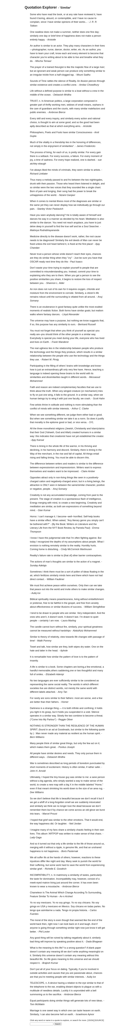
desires (58, 753)
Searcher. (94, 226)
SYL (91, 422)
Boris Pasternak (69, 851)
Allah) (68, 432)
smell (68, 802)
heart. (82, 219)
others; (67, 857)
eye (84, 983)
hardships (65, 630)
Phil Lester (44, 931)
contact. (40, 579)
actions (38, 561)
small (80, 104)
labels (42, 692)
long (65, 763)
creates (57, 84)
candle (38, 626)
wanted (69, 780)
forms (68, 310)
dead (79, 806)
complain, (35, 22)
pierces (92, 81)
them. (61, 275)
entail (96, 453)
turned (43, 843)
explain (66, 267)
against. (93, 538)
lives (37, 342)
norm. (83, 418)
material (63, 733)
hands (57, 857)
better (37, 702)
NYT (54, 528)
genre (83, 520)
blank (91, 947)
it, (95, 14)
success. (77, 607)
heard (71, 183)
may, (74, 879)
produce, (71, 352)
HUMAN (99, 725)
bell (94, 990)
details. (57, 990)
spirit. (98, 733)
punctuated (96, 763)
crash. (87, 398)
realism (99, 310)
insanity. (34, 660)
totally (75, 215)
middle (33, 94)
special (48, 338)
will (99, 928)
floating (93, 571)
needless (47, 990)
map (56, 784)
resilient (75, 733)
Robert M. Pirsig (50, 359)
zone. (74, 84)
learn (41, 53)
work (58, 865)
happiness (69, 35)
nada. (58, 910)
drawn (45, 613)
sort (68, 571)
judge (73, 414)
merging (42, 502)
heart (54, 244)
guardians (47, 108)
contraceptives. (94, 555)
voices (58, 187)
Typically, (73, 969)
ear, (54, 986)
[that (66, 555)
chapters (68, 666)
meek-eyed (36, 882)
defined (48, 91)
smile (62, 254)
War (32, 763)
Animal (53, 892)
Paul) (87, 528)
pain (40, 191)
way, (90, 395)
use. (37, 359)
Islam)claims (98, 428)
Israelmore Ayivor (85, 1014)
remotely (54, 545)
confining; (89, 708)
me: (87, 777)
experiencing (98, 865)
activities (42, 973)
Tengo (65, 910)
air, (31, 575)
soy (38, 902)
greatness (97, 626)
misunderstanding (53, 271)
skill (39, 118)
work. (61, 617)
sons (47, 698)
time (58, 35)
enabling (60, 986)
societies (34, 688)
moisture (34, 293)
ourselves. (72, 585)
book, (60, 14)
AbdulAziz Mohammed (85, 630)
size (85, 788)
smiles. (40, 674)
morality (39, 422)
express (97, 467)
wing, (50, 395)
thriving (88, 446)
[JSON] (90, 1020)
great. (53, 747)
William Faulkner (55, 579)
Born (32, 191)
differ (43, 861)
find (58, 226)
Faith (32, 387)
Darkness (35, 708)
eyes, (89, 254)
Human (53, 896)
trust (39, 254)
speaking (61, 941)
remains (34, 296)
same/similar (78, 485)
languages (43, 680)
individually (83, 205)
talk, (43, 646)
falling (44, 457)
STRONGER (51, 725)
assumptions (74, 541)
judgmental (55, 538)
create (64, 502)
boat (79, 91)
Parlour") (51, 719)
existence (42, 84)
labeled (90, 784)
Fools (59, 132)
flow (86, 67)
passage (97, 637)
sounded (76, 187)
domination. (49, 879)
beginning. (81, 502)
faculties (81, 387)
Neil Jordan (75, 823)
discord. (65, 450)
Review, (68, 528)
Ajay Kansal (37, 440)
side (63, 538)
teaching (96, 369)
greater (33, 104)
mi (70, 910)
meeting (50, 977)
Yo (31, 902)
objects (77, 986)
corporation (77, 101)
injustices (35, 861)
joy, (31, 160)
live (77, 57)
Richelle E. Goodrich (55, 868)
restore (78, 279)
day (46, 35)
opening (54, 373)
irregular (37, 74)
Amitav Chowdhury (89, 84)
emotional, (96, 666)
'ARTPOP (53, 833)
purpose (57, 91)
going (44, 928)
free (45, 603)
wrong (72, 947)
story (50, 920)
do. (31, 61)
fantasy (68, 307)
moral (38, 920)
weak (54, 71)
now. (56, 620)
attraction (35, 485)
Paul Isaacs (76, 261)
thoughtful (86, 670)
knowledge (84, 365)
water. (88, 646)
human (33, 398)
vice (78, 422)
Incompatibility (63, 879)
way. (93, 334)
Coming (34, 549)
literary (75, 520)
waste (39, 267)
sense (93, 780)
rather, (81, 236)
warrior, (74, 446)
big (41, 780)
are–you (40, 334)
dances (34, 219)
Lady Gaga (36, 837)
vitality (46, 142)
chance (60, 810)
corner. (76, 882)
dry (82, 646)
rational (96, 118)
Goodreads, (64, 729)
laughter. (62, 823)
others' (62, 365)
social (57, 684)
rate (75, 14)
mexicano (53, 906)
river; (102, 67)
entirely (34, 39)
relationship (65, 348)
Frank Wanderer (60, 342)
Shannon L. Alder (55, 283)
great (62, 743)
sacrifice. (57, 994)
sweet (50, 1010)
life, (77, 338)
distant (69, 986)
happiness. (53, 851)
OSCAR (34, 261)
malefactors (94, 108)
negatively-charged (61, 481)
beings (41, 398)
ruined (57, 937)
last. (77, 617)
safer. (98, 767)
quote (102, 729)
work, (75, 236)
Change (69, 892)
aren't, (44, 617)
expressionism (47, 467)
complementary (68, 387)
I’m (81, 617)
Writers (80, 467)
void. (88, 712)
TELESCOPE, (37, 983)
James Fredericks (86, 146)
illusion (84, 81)
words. (83, 377)
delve (33, 226)
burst (102, 810)
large (96, 67)
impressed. (73, 471)
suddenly (83, 802)
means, (88, 104)
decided (67, 219)
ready (42, 261)
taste (36, 879)
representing (36, 684)
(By (53, 524)
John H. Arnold (37, 771)
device (53, 983)
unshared (96, 847)
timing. (51, 457)
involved (92, 969)
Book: (63, 524)
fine (92, 32)
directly (44, 236)
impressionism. (68, 467)
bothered (38, 524)
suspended (75, 712)
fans (55, 829)
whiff (42, 802)
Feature (34, 896)
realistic (47, 310)
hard (64, 865)
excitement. (55, 767)
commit (81, 271)
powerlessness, (65, 599)
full (31, 674)
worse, (87, 698)
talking (67, 937)
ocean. (47, 94)
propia (75, 910)
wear (42, 886)
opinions (66, 22)
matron (46, 882)
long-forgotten (57, 802)
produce (74, 71)
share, (58, 279)
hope (67, 160)
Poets (48, 132)
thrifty (48, 104)
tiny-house (59, 777)
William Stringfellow (94, 607)
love (76, 656)
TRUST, (34, 101)
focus (54, 969)
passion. (51, 183)
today (33, 541)
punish (84, 861)
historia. (83, 910)
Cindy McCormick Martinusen (76, 549)
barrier (82, 555)
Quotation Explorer (41, 7)
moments (35, 310)
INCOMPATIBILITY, (40, 875)
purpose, (61, 320)
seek (74, 861)
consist (91, 879)
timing (42, 446)
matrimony (61, 875)
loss (88, 279)
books (96, 516)
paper (98, 947)
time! (32, 640)
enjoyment (53, 146)
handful (34, 670)
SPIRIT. (34, 729)
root (92, 236)
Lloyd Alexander (70, 314)
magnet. (96, 561)
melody (48, 179)
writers (58, 463)
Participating (36, 365)
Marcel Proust (49, 813)
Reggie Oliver (65, 719)
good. (99, 414)
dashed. (91, 160)
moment (95, 156)
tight (36, 712)
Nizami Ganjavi (67, 195)
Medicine (34, 236)
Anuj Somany (60, 489)
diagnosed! (49, 240)
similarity (62, 324)
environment (55, 293)
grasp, (48, 712)
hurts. (94, 545)
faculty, (76, 398)
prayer (38, 67)
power (80, 191)
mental (52, 201)
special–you (93, 330)
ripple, (59, 847)
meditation (35, 506)
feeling (87, 829)
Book (60, 528)
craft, (52, 53)
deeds (76, 240)
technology (39, 352)
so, (33, 324)
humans (84, 432)
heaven (87, 1010)
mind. (33, 510)
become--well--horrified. (70, 516)
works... (83, 22)
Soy (73, 906)
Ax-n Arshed (66, 896)
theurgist (59, 67)
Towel (33, 646)
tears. (37, 813)
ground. (71, 395)
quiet (95, 617)
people (85, 267)
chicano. (86, 902)
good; (68, 122)
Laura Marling (68, 620)
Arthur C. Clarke (80, 408)
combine (77, 715)
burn (52, 626)
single (91, 187)
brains (70, 365)
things (58, 352)
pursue (89, 753)
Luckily (64, 990)
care (36, 108)
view (62, 637)
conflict (67, 84)
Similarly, (79, 293)
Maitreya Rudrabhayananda (44, 230)
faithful (57, 603)
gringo (33, 906)
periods (72, 763)
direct (33, 579)
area (95, 788)
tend (33, 613)
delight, (96, 183)
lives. (32, 833)
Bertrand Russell (87, 324)
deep (39, 226)
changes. (100, 589)
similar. (81, 152)
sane (94, 777)
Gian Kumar (44, 510)
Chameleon (36, 892)
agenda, (48, 780)
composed (89, 101)
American (49, 101)
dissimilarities (53, 377)
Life (32, 91)
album (44, 833)
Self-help (88, 516)
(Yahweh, (50, 432)
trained (50, 67)
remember (35, 810)
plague (87, 986)
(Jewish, (69, 428)
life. (41, 959)
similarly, (72, 626)
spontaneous (73, 499)
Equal (33, 1000)
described (41, 126)
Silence (95, 712)
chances (96, 254)
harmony (51, 450)
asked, (62, 520)
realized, (75, 160)
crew (94, 91)
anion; (74, 481)
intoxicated (94, 802)
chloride (91, 289)
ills (45, 857)
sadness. (48, 160)
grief (45, 820)
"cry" (69, 258)
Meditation (91, 219)
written (67, 833)
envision (34, 545)
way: (32, 436)
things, (69, 743)
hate (32, 650)
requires (72, 289)
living (89, 481)
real (37, 348)
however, (76, 857)
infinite (75, 708)
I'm (72, 538)
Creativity (35, 495)
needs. (70, 753)
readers (72, 463)
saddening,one (66, 670)
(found (42, 729)
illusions (65, 607)
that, (102, 320)
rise (61, 453)
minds (55, 170)
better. (33, 931)
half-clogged (63, 74)
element (83, 53)
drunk (33, 183)
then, (44, 924)
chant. (98, 187)
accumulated (58, 495)
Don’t (32, 267)
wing (53, 398)
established (85, 436)
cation (42, 481)
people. (47, 489)
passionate (79, 973)
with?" (46, 524)
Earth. (46, 342)
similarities (44, 279)
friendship (60, 142)
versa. (84, 422)
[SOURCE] (99, 1020)
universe (39, 320)
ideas (86, 571)
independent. (89, 613)
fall (70, 453)
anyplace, (79, 222)
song (64, 191)
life (97, 293)
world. (54, 195)
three (40, 428)
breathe (88, 57)
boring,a (81, 666)
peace (56, 585)
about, (89, 973)
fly (34, 395)
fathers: (70, 698)
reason (44, 387)
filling (53, 365)
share (61, 829)
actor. (59, 45)
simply (37, 146)
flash (83, 499)
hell (62, 1014)
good (86, 122)
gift (61, 369)
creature (76, 391)
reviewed (88, 14)
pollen (77, 571)
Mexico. (66, 906)
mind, (55, 502)
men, (63, 104)
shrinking (54, 788)
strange (49, 708)
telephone (39, 986)
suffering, (40, 865)
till (62, 951)
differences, (95, 142)
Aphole (64, 650)
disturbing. (53, 549)
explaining (35, 275)
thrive (45, 404)
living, (49, 152)
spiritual (87, 626)
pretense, (38, 603)
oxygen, (82, 289)
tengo (33, 910)
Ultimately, (35, 777)
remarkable (40, 656)
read (50, 14)
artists (38, 404)
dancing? (61, 215)
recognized (43, 541)
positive (34, 279)
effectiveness (43, 607)
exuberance (48, 307)
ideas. (99, 1000)
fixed (32, 244)
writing (51, 57)
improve (48, 941)
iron (35, 289)
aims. (78, 126)
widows (70, 104)
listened (85, 183)
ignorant (41, 71)
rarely (37, 698)
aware (82, 215)
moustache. (54, 886)
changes (82, 637)
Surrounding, (95, 892)
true (67, 226)
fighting (84, 538)
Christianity (80, 428)
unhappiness (36, 195)
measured (46, 630)
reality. (77, 545)
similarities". (68, 146)
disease (59, 236)
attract (44, 477)
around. (91, 296)
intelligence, (95, 499)
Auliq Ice (35, 593)
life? (61, 947)
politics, (59, 101)
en (38, 906)
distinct (52, 688)
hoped (46, 777)
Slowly (60, 715)
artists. (97, 170)
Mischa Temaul (43, 61)
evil (70, 240)
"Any (69, 520)
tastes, (86, 875)
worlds (76, 684)
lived (101, 338)
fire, (66, 626)
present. (34, 499)
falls (58, 395)
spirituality (43, 599)
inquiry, (56, 118)
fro (69, 179)
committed (35, 271)
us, (66, 152)
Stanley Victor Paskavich (50, 209)
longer (63, 806)
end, (100, 820)
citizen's (91, 293)
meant (45, 788)
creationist (59, 436)
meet (59, 338)
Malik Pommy (44, 640)
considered (90, 680)
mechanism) (91, 391)
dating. (64, 969)
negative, (37, 489)
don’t (70, 951)
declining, (35, 450)
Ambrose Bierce (57, 112)
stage (47, 499)
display (64, 205)
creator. (100, 436)
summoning (36, 994)
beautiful (66, 798)
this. (87, 457)
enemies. (41, 112)
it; (99, 743)
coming (82, 495)
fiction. (55, 310)
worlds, (60, 688)
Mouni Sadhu (83, 74)
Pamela (80, 528)
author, (92, 49)
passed (56, 179)
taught (64, 377)
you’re (43, 57)
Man (85, 240)
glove (92, 810)
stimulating (87, 404)
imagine (35, 829)
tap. (72, 74)
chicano (79, 906)
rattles (50, 81)
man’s (48, 561)
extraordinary (52, 369)
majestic (79, 67)
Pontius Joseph (66, 747)
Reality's (34, 555)
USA (42, 906)
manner (55, 219)
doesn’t (34, 951)
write (75, 951)
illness (60, 201)
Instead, (73, 271)
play (71, 45)
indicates (44, 436)
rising (33, 457)
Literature (83, 524)
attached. (51, 692)
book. (53, 666)
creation (57, 499)
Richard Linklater (39, 173)
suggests (94, 320)
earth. (98, 1010)
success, (65, 156)
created (76, 432)
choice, (33, 122)
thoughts (57, 561)
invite (68, 589)
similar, (49, 506)
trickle (46, 74)
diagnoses (81, 201)
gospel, (72, 603)
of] (70, 555)
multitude (35, 990)
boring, (42, 18)
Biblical (33, 599)
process (39, 152)
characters (86, 45)
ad (53, 729)
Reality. (73, 81)
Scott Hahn (99, 398)
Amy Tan (62, 692)
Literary (34, 528)
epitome (54, 422)
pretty (74, 152)
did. (52, 823)
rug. (101, 788)
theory (43, 637)
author (36, 45)
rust (50, 289)
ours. (73, 324)
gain (98, 152)
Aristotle (51, 39)
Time (43, 81)
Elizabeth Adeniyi (55, 674)
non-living (61, 477)
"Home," (98, 784)
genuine (70, 847)
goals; (88, 310)
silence (62, 81)
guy (67, 777)
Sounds (34, 81)
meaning (47, 947)
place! (90, 244)
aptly (32, 126)
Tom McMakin (37, 1004)
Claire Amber (88, 471)
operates (34, 715)
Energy (33, 502)
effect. (48, 520)
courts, (65, 108)
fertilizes (44, 575)
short (32, 767)
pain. (32, 209)
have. (81, 369)
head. (55, 650)
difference (40, 463)
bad (91, 414)
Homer (64, 702)
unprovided (79, 990)
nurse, (51, 49)
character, (91, 485)
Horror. (33, 516)
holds (99, 708)
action (84, 118)
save (72, 865)
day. (63, 861)
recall (93, 798)
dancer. (48, 222)
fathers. (55, 702)
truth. (49, 391)
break (89, 191)
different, (61, 414)
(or (82, 391)
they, (65, 646)
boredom (84, 763)
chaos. (98, 833)
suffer (40, 857)
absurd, (50, 18)
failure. (75, 156)
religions (60, 428)
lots (86, 1000)
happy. (41, 39)
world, (33, 784)
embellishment (96, 599)
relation (71, 983)
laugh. (87, 924)
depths (57, 541)
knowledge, (71, 495)
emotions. (78, 820)
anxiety (95, 603)
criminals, (66, 170)
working (56, 104)
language (35, 373)
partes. (97, 906)
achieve (48, 585)
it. (55, 516)
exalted (98, 307)
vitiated (74, 296)
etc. (80, 49)
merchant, (47, 453)
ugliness (43, 348)
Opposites (35, 477)
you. (66, 271)
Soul (86, 226)
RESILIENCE (78, 725)
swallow (39, 32)
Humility (85, 545)
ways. (42, 757)
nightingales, (96, 179)
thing (52, 258)
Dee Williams (37, 792)
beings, (97, 481)
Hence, (88, 369)
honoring (81, 142)
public (33, 112)
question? (81, 947)
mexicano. (46, 902)
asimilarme (47, 910)
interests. (65, 408)
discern (81, 457)
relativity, (55, 637)
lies (67, 142)
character (35, 57)
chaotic (80, 829)
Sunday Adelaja (38, 565)
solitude (55, 404)
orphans (96, 104)
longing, (52, 191)
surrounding (61, 296)
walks (33, 314)
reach (70, 222)
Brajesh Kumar (50, 963)
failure (42, 555)
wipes (77, 646)
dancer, (59, 49)
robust (42, 296)
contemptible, (65, 18)
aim (54, 122)
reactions (86, 857)
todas (90, 906)
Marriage (34, 1010)
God (42, 432)
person (97, 35)
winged (67, 391)
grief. (40, 868)
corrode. (69, 293)
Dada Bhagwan (94, 941)
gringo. (67, 902)
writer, (74, 49)
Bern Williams (37, 737)
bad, (70, 422)
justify (101, 418)
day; (97, 32)
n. (40, 101)
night (53, 861)
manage (49, 516)
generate (79, 1000)
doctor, (66, 49)
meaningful (94, 951)
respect (98, 279)
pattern (67, 656)
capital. (79, 453)
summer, (66, 32)
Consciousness (84, 132)
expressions (72, 506)
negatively (77, 937)
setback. (44, 156)
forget (47, 330)
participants (43, 1000)
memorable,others (47, 670)
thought (44, 122)
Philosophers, (37, 132)
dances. (56, 314)
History (65, 767)
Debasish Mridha (62, 94)
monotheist (49, 428)
